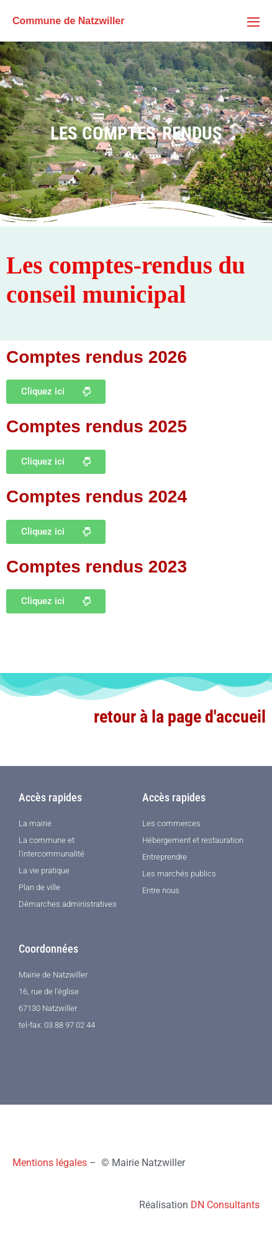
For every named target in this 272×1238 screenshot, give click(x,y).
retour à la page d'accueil (180, 716)
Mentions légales (49, 1163)
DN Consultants (225, 1205)
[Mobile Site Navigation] (253, 22)
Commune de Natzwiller (68, 21)
